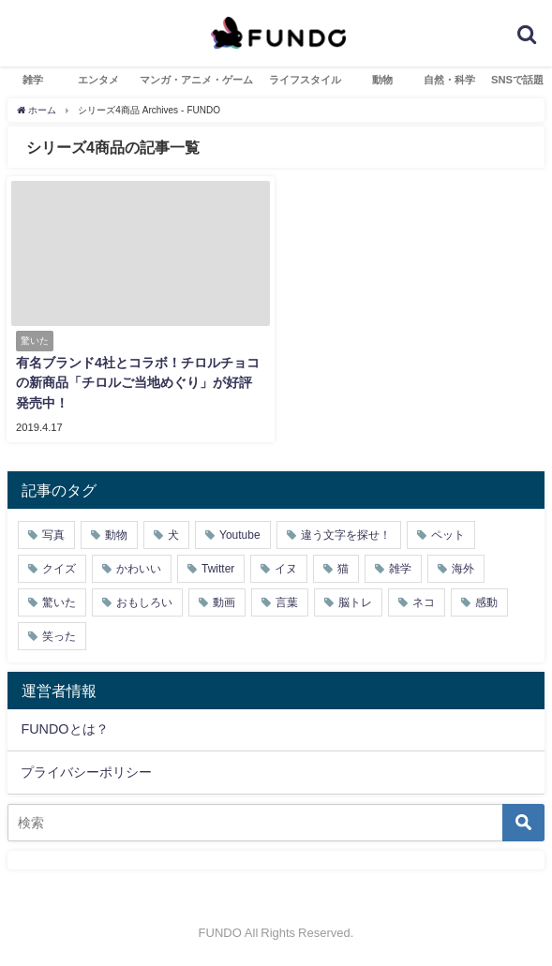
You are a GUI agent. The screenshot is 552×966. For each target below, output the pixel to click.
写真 (53, 535)
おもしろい (144, 602)
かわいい (138, 568)
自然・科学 (449, 79)
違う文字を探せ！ (346, 535)
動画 (224, 602)
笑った (59, 636)
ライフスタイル (305, 79)
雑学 (32, 79)
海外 (463, 568)
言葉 (287, 602)
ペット (448, 535)
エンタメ (98, 79)
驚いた (59, 602)
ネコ (423, 602)
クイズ (59, 568)
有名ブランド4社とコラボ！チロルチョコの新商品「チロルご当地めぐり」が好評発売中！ (138, 382)
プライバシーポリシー (86, 772)
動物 (382, 79)
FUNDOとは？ (64, 729)
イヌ (286, 568)
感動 (486, 602)
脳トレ (355, 602)
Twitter (217, 568)
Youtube (240, 535)
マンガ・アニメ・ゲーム (196, 79)
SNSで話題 (517, 79)
